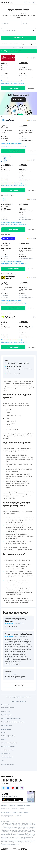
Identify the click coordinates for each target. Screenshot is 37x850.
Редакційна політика (24, 805)
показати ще (18, 685)
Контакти (3, 739)
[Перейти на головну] (7, 2)
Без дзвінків (33, 44)
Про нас (3, 732)
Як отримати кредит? (13, 374)
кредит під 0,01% (11, 531)
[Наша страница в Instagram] (22, 788)
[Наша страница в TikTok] (17, 788)
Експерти (15, 809)
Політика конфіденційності (8, 736)
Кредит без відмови (6, 714)
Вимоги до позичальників (8, 746)
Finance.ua (8, 697)
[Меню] (33, 2)
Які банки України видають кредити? (18, 363)
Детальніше (31, 88)
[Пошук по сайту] (29, 2)
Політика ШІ (5, 809)
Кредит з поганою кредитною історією (11, 718)
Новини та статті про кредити (9, 743)
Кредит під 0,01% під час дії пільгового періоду (13, 722)
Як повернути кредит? (7, 757)
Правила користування (20, 812)
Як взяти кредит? (5, 753)
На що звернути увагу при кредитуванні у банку (19, 370)
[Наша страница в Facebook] (8, 788)
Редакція (12, 805)
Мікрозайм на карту (6, 725)
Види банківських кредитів (15, 366)
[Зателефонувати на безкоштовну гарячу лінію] (18, 783)
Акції (2, 760)
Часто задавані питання (7, 750)
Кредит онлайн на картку (7, 707)
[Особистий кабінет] (25, 2)
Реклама (23, 809)
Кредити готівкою (5, 711)
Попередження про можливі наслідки (13, 83)
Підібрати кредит (18, 99)
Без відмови (23, 44)
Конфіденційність (7, 816)
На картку (4, 44)
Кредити (15, 697)
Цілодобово (14, 44)
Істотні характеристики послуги (11, 81)
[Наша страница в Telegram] (3, 788)
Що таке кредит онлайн (7, 764)
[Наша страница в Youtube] (12, 788)
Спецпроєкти (5, 812)
